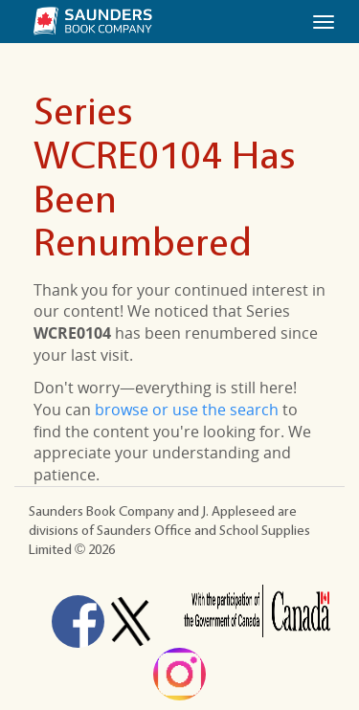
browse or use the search (187, 409)
